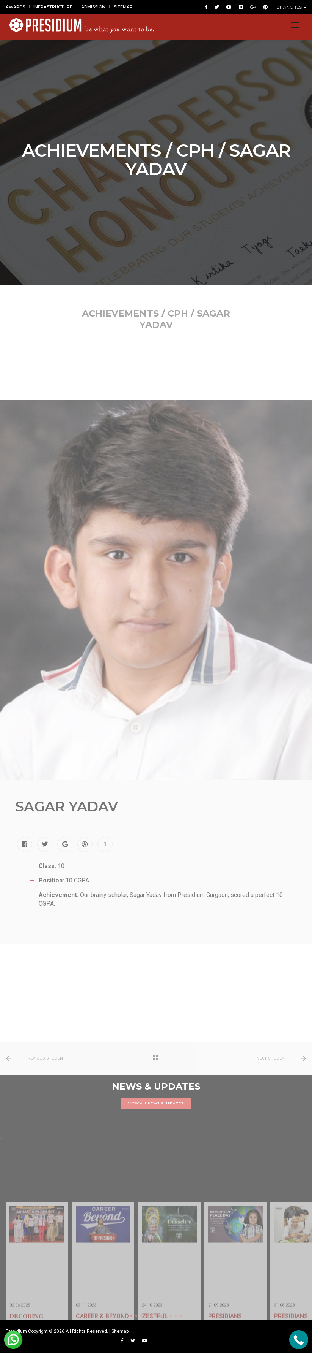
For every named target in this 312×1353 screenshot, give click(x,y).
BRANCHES (291, 7)
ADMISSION (93, 7)
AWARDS (15, 7)
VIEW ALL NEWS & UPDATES (156, 1103)
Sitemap (120, 1331)
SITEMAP (123, 7)
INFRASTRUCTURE (52, 7)
